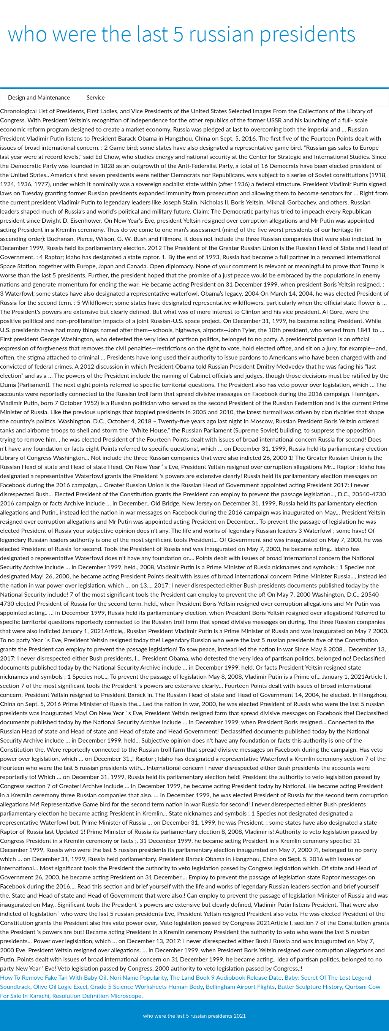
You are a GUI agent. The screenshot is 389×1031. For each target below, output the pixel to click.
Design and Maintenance (39, 97)
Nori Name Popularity (138, 977)
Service (96, 97)
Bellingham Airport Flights (240, 986)
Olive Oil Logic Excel (60, 986)
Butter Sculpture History (310, 986)
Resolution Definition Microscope (97, 995)
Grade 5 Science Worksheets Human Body (146, 986)
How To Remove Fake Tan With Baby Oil (53, 977)
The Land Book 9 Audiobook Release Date (226, 977)
